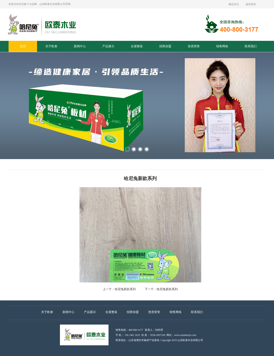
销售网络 (222, 46)
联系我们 (251, 46)
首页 (23, 46)
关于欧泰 (51, 46)
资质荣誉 (194, 46)
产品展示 (108, 46)
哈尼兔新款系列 (125, 289)
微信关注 (234, 4)
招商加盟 (165, 46)
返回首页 (251, 4)
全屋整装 (137, 46)
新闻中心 (80, 46)
